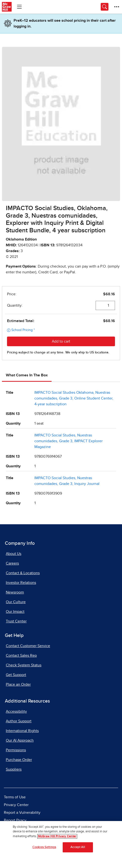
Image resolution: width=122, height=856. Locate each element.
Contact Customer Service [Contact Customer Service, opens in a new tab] (28, 646)
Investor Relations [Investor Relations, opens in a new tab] (21, 583)
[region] (61, 838)
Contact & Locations (23, 573)
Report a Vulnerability (22, 813)
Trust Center (16, 621)
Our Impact (15, 612)
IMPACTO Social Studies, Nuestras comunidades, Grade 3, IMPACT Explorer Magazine (68, 441)
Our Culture (16, 602)
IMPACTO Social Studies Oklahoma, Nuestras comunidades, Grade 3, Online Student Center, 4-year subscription (73, 398)
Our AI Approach (20, 740)
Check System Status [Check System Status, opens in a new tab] (23, 665)
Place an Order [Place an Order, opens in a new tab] (18, 684)
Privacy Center (16, 805)
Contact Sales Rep (21, 655)
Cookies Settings (44, 847)
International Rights (22, 731)
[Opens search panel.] (104, 7)
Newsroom (15, 592)
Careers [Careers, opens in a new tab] (12, 563)
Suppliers (14, 769)
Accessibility (16, 711)
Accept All (77, 847)
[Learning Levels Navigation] (19, 7)
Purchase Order (19, 760)
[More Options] (116, 6)
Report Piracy (15, 820)
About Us (13, 554)
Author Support (18, 721)
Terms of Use (15, 797)
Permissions (16, 750)
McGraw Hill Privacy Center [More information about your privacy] (57, 836)
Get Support (16, 675)
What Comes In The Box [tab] (27, 375)
